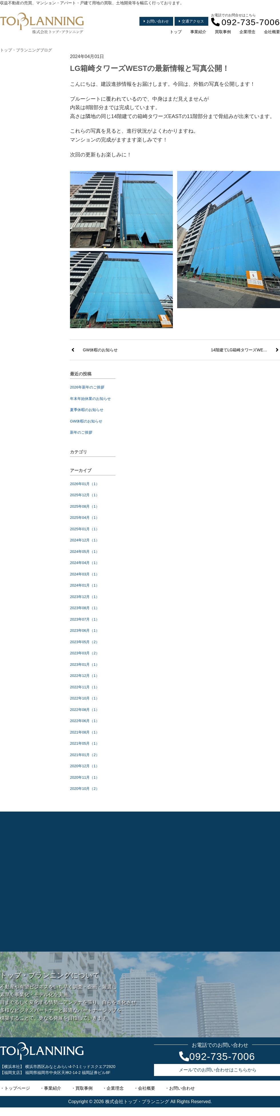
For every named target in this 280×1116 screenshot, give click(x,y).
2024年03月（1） (84, 574)
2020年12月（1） (84, 766)
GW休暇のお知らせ (86, 421)
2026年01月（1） (84, 484)
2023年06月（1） (84, 630)
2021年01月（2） (84, 755)
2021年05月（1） (84, 743)
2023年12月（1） (84, 597)
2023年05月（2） (84, 642)
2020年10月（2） (84, 788)
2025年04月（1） (84, 517)
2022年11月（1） (84, 687)
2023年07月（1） (84, 619)
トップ (176, 31)
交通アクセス (191, 21)
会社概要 (272, 31)
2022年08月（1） (84, 710)
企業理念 (247, 31)
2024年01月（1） (84, 585)
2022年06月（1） (84, 721)
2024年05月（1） (84, 551)
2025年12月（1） (84, 495)
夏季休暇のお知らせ (86, 410)
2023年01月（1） (84, 664)
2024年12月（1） (84, 540)
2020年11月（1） (84, 777)
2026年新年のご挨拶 (87, 387)
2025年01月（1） (84, 529)
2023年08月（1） (84, 608)
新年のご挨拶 (81, 432)
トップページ (17, 1088)
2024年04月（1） (84, 563)
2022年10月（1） (84, 698)
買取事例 (223, 31)
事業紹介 (198, 31)
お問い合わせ (156, 21)
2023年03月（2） (84, 653)
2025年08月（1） (84, 506)
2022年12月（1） (84, 675)
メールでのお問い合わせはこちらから (218, 1069)
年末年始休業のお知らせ (90, 398)
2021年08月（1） (84, 732)
